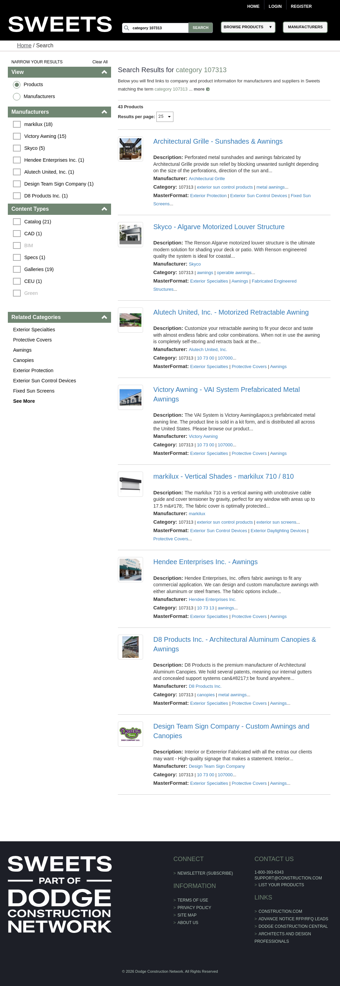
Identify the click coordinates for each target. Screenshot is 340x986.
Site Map (187, 915)
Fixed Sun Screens (34, 391)
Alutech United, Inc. (208, 349)
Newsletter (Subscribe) (205, 873)
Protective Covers (33, 340)
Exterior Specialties (35, 329)
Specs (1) (35, 257)
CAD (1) (34, 233)
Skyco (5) (35, 148)
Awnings (23, 350)
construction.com (280, 911)
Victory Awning (203, 436)
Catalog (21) (38, 221)
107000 (225, 358)
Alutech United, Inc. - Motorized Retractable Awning (231, 312)
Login (275, 6)
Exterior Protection (34, 370)
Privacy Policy (194, 907)
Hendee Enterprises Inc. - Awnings (205, 562)
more (199, 89)
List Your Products (281, 884)
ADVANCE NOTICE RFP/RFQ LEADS (293, 919)
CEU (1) (34, 281)
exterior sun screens (276, 522)
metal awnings (271, 187)
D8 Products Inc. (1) (46, 195)
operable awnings (234, 272)
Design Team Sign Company (217, 766)
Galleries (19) (39, 269)
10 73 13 (205, 607)
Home (253, 6)
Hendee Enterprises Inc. (212, 599)
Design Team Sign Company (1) (59, 184)
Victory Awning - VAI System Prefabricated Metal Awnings (226, 394)
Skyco (195, 264)
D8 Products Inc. (205, 686)
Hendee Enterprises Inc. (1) (55, 160)
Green (31, 293)
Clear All (100, 62)
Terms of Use (192, 900)
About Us (187, 922)
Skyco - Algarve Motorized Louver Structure (219, 226)
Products (34, 84)
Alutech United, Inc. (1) (50, 172)
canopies (206, 694)
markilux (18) (39, 124)
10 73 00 (205, 358)
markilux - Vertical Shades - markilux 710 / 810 (223, 476)
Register (301, 6)
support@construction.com (288, 878)
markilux (197, 513)
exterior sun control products (225, 187)
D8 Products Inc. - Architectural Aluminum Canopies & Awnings (234, 644)
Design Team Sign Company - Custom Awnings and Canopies (231, 731)
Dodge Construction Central (292, 926)
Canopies (24, 360)
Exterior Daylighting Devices (278, 530)
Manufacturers (40, 96)
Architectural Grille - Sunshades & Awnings (218, 141)
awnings (205, 272)
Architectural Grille (207, 178)
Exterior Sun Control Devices (45, 380)
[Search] (168, 28)
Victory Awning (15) (46, 136)
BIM (29, 245)
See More (24, 401)
